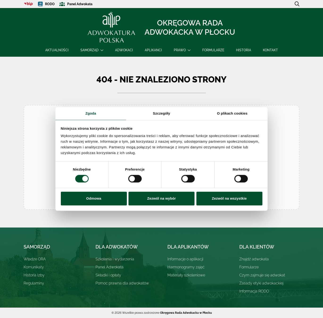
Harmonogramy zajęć (186, 267)
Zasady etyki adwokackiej (261, 283)
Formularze (213, 50)
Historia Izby (34, 275)
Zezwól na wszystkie (229, 198)
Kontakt (270, 50)
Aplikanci (153, 50)
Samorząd (89, 50)
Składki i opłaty (108, 275)
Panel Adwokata (109, 267)
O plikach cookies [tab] (232, 113)
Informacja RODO (254, 291)
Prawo (180, 50)
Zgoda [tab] (90, 113)
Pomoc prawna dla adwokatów (122, 283)
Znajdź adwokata (254, 259)
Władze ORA (35, 259)
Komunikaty (34, 267)
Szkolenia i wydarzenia (114, 259)
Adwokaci (124, 50)
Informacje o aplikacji (185, 259)
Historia (243, 50)
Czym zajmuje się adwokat (262, 275)
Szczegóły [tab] (161, 113)
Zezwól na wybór (161, 198)
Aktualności (57, 50)
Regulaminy (34, 283)
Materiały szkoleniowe (186, 275)
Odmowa (93, 198)
